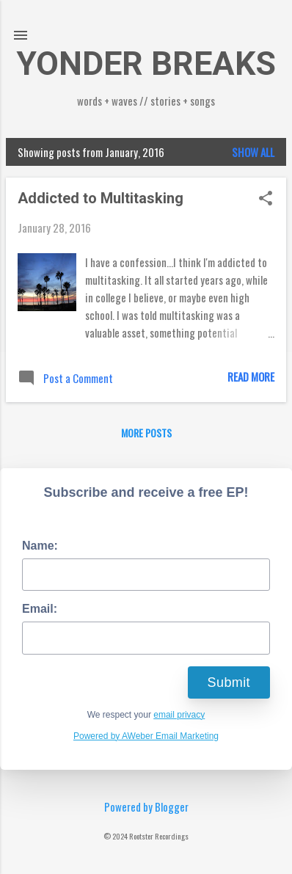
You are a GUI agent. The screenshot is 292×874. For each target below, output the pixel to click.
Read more (250, 376)
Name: (40, 545)
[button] (265, 198)
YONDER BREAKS (146, 63)
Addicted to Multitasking (100, 198)
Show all (253, 152)
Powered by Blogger (146, 806)
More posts (146, 432)
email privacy (179, 715)
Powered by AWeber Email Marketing (146, 736)
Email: (39, 608)
